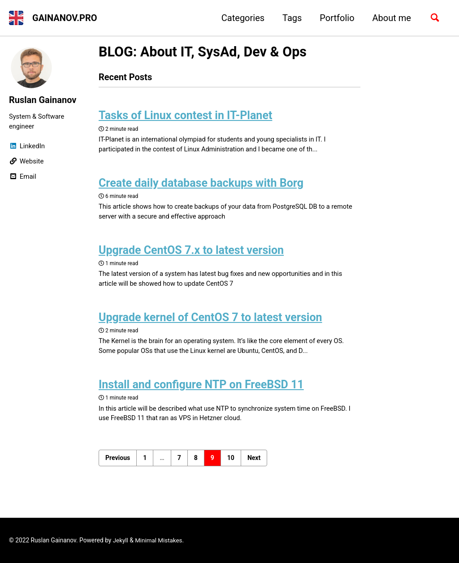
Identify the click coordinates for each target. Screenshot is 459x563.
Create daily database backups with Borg (201, 184)
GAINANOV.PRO (64, 18)
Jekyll (121, 540)
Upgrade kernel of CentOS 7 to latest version (210, 320)
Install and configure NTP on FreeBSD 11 (201, 389)
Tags (289, 18)
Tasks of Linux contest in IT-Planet (185, 116)
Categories (240, 18)
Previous (117, 463)
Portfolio (334, 18)
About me (389, 18)
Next (253, 463)
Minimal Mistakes (159, 540)
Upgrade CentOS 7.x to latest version (191, 252)
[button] (16, 18)
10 (230, 463)
